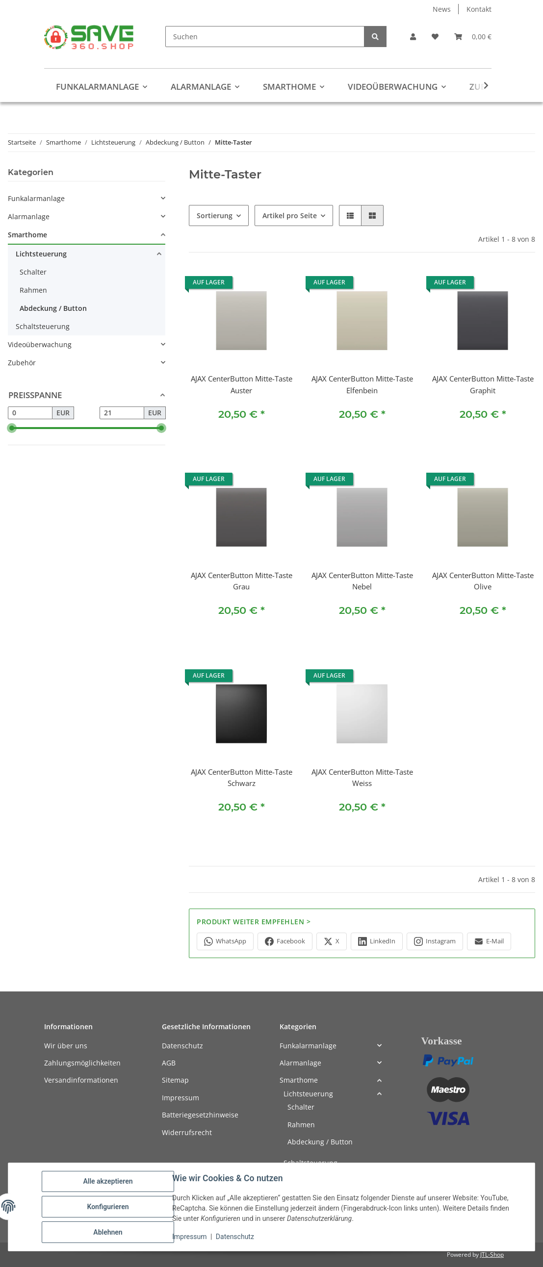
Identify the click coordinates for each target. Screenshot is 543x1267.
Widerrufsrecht (187, 1132)
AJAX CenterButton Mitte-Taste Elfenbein (362, 384)
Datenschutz (235, 1237)
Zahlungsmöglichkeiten (82, 1062)
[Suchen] (264, 36)
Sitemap (175, 1080)
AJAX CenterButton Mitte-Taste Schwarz (241, 777)
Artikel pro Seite (289, 215)
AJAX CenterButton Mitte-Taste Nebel (362, 581)
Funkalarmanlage (36, 198)
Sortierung (215, 215)
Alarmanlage (29, 216)
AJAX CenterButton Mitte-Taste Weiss (362, 777)
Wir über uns (65, 1045)
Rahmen (33, 290)
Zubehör (22, 362)
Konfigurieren (108, 1207)
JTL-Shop (492, 1254)
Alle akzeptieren (107, 1181)
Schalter (33, 272)
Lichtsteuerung (41, 253)
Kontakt (478, 9)
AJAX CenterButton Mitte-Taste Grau (241, 581)
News (442, 9)
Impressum (189, 1237)
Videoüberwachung (40, 344)
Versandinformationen (81, 1080)
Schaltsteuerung (43, 326)
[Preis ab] (30, 412)
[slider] (11, 428)
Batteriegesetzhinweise (200, 1114)
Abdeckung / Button (53, 308)
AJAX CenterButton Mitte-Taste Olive (483, 581)
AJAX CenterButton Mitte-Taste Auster (241, 384)
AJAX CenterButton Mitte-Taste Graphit (483, 384)
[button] (413, 36)
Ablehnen (107, 1232)
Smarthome (27, 234)
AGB (169, 1062)
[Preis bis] (122, 412)
